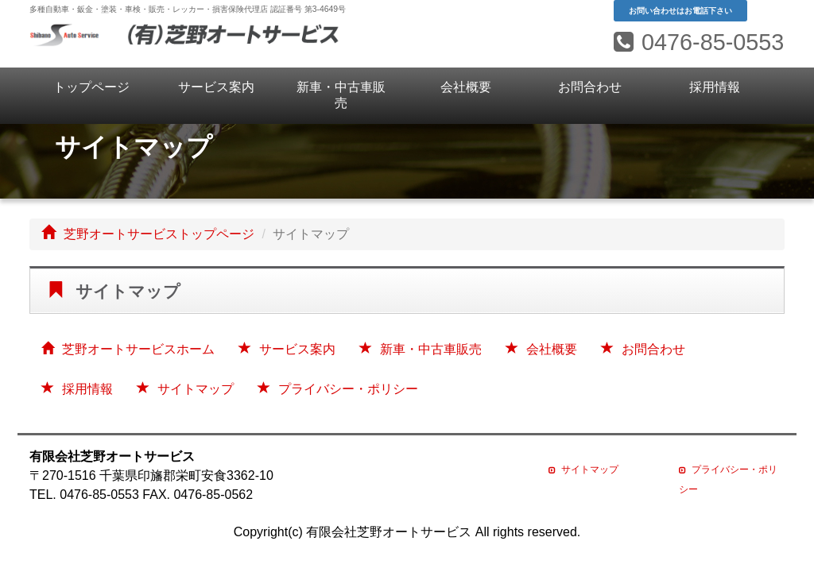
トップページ (91, 87)
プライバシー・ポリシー (338, 389)
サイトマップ (185, 389)
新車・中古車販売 (341, 95)
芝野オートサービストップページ (147, 234)
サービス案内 (216, 87)
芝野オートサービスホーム (128, 349)
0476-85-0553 (699, 42)
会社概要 (465, 87)
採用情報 (714, 87)
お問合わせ (590, 87)
